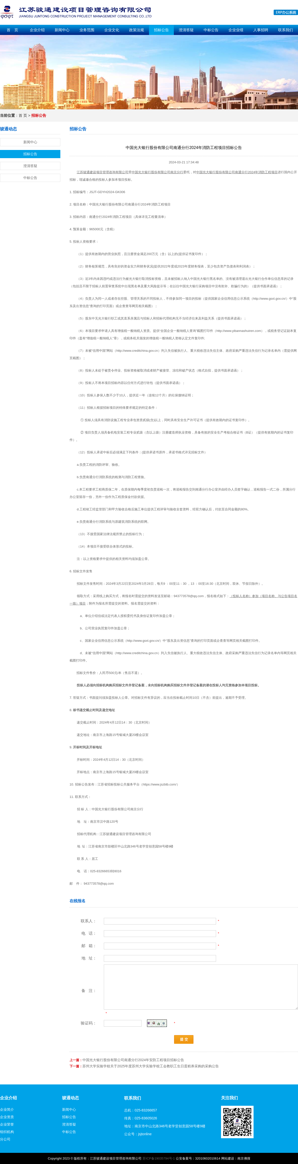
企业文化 (111, 30)
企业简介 (7, 1109)
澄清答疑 (186, 30)
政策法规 (136, 30)
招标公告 (161, 30)
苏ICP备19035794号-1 (159, 1158)
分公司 (5, 1139)
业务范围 (86, 30)
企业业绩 (235, 30)
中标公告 (211, 30)
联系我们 (285, 30)
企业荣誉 (7, 1124)
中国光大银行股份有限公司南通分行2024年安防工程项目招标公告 (133, 1060)
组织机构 (7, 1132)
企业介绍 (37, 30)
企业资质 (7, 1117)
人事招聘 (260, 30)
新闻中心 (62, 30)
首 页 (12, 30)
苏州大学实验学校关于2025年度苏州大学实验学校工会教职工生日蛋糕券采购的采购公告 (150, 1066)
